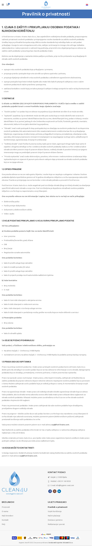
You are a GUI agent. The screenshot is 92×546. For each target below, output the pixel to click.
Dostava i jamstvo (55, 520)
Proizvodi (6, 507)
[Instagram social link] (54, 491)
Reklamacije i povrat (56, 524)
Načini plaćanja (54, 516)
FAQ (3, 524)
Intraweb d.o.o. (68, 542)
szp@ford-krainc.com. (60, 425)
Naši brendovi (7, 516)
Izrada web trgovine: (56, 542)
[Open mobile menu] (3, 4)
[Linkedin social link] (59, 491)
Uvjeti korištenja (54, 511)
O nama (5, 511)
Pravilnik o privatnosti (57, 507)
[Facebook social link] (50, 491)
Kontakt (5, 520)
